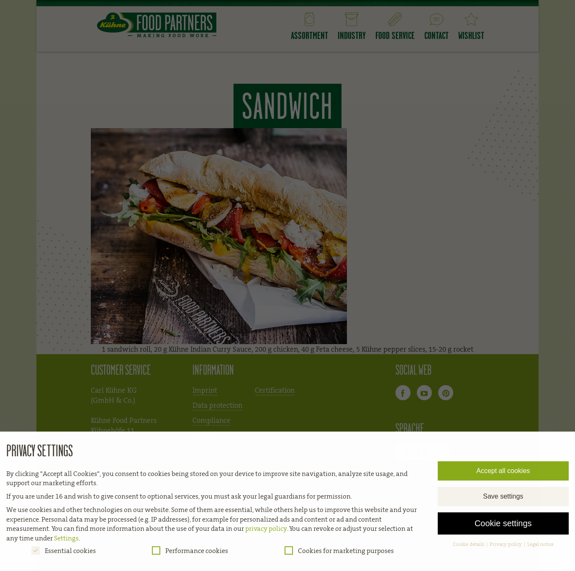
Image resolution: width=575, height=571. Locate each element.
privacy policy (266, 532)
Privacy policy (506, 548)
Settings (66, 542)
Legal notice (540, 548)
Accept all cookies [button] (503, 474)
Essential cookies (63, 554)
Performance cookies (190, 554)
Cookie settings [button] (503, 527)
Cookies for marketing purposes (339, 554)
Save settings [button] (503, 500)
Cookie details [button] (469, 548)
